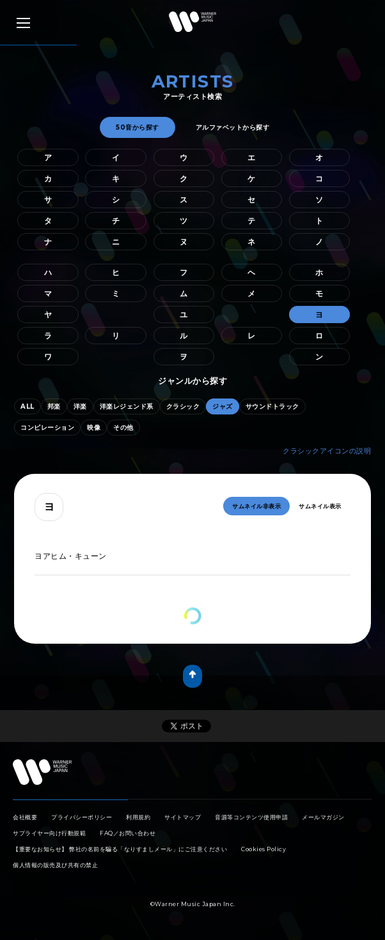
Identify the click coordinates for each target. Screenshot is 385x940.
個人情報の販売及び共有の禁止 (55, 864)
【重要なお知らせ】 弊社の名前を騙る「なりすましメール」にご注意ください (120, 849)
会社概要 (25, 817)
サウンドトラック (272, 406)
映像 (93, 427)
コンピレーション (47, 427)
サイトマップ (182, 817)
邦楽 (54, 406)
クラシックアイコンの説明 (327, 450)
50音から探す (137, 127)
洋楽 (80, 406)
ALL (27, 406)
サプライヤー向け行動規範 (49, 833)
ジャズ (222, 406)
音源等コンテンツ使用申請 (251, 817)
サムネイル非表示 (256, 506)
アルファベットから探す (233, 127)
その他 (123, 427)
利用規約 (138, 817)
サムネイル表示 (320, 506)
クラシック (183, 406)
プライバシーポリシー (81, 817)
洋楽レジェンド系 (126, 406)
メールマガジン (323, 817)
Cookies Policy (263, 849)
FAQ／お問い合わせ (127, 833)
